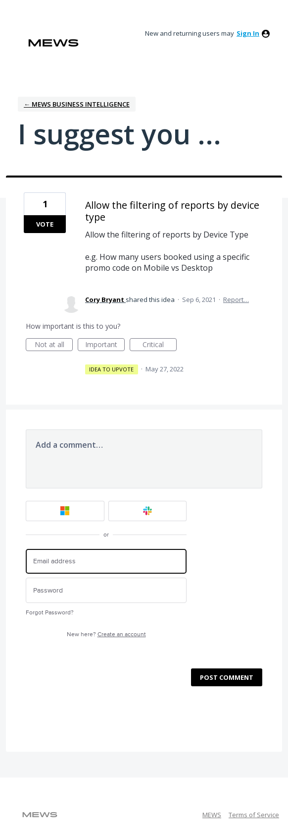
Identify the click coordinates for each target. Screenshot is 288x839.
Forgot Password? (50, 612)
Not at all (54, 345)
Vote (44, 224)
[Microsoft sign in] (65, 511)
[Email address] (106, 561)
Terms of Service (254, 814)
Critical (160, 345)
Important (105, 345)
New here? (106, 634)
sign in (248, 33)
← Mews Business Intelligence (77, 104)
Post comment (226, 677)
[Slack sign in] (147, 511)
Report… (236, 299)
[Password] (106, 590)
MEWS (211, 814)
